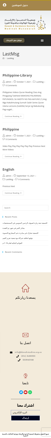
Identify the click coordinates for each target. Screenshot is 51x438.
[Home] (3, 58)
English (8, 169)
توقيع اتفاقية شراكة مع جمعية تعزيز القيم (18, 238)
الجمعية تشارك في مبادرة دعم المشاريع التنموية (20, 233)
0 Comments (11, 85)
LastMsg (10, 58)
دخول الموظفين (20, 5)
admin (8, 82)
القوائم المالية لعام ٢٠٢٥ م (12, 243)
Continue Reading (14, 115)
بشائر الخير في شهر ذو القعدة (14, 228)
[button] (42, 40)
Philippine (11, 129)
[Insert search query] (26, 207)
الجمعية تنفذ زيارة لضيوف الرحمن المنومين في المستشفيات (25, 223)
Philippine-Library (17, 75)
